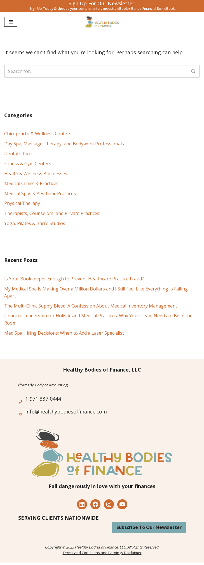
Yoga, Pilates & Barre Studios (34, 223)
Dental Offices (19, 153)
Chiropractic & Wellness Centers (37, 134)
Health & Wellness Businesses (35, 174)
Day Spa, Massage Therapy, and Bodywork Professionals (64, 144)
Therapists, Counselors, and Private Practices (51, 213)
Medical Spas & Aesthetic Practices (40, 193)
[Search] (95, 71)
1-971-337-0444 (43, 398)
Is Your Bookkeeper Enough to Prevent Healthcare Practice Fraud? (74, 279)
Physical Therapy (22, 203)
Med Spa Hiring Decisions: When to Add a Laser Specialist (64, 333)
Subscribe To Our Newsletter (149, 527)
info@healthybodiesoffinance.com (66, 411)
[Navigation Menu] (10, 22)
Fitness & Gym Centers (27, 163)
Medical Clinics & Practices (31, 183)
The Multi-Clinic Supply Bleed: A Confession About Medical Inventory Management (90, 306)
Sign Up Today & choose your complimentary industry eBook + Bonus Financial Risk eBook (102, 8)
